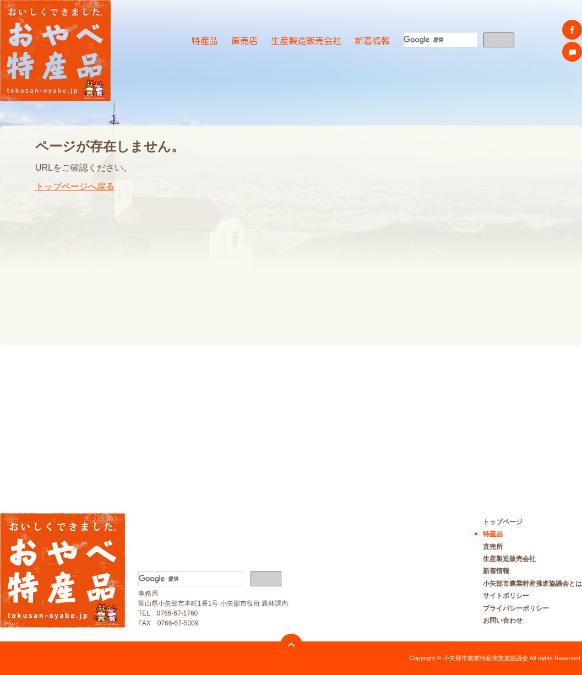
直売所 (493, 547)
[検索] (440, 39)
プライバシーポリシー (516, 608)
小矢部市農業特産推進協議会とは (532, 583)
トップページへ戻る (75, 186)
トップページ (503, 522)
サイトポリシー (506, 596)
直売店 (244, 41)
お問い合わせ (503, 620)
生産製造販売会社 (306, 41)
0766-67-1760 (177, 613)
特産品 (205, 41)
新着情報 (372, 41)
